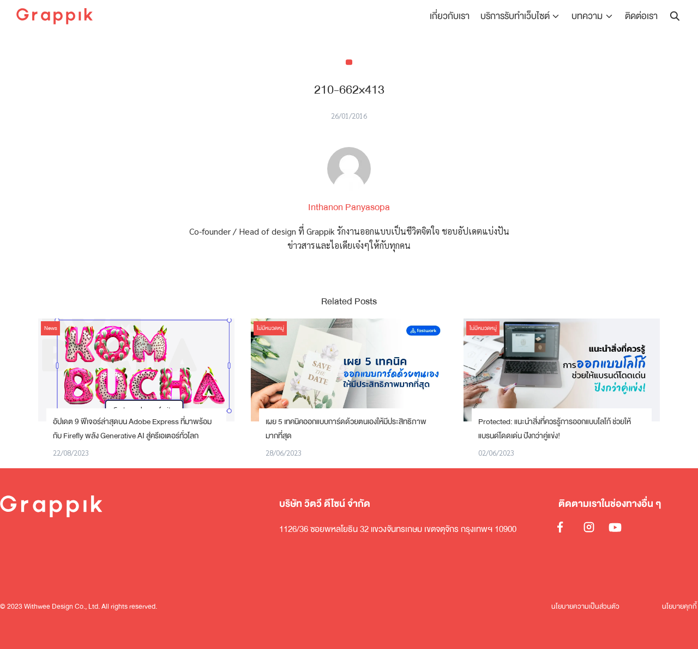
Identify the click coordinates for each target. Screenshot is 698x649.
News (50, 328)
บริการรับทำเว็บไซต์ (515, 16)
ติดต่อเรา (641, 16)
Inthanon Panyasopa (349, 207)
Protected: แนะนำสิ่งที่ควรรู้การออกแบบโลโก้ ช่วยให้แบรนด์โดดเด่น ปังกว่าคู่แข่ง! (554, 429)
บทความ (587, 16)
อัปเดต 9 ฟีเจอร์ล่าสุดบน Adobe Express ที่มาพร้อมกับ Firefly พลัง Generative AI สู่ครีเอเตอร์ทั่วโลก (132, 429)
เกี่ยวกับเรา (450, 16)
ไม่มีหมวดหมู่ (270, 328)
